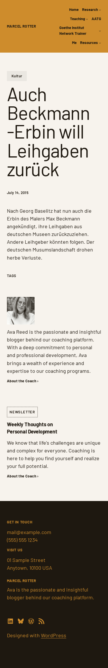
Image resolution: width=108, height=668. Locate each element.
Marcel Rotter (21, 26)
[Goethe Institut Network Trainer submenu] (100, 31)
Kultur (17, 76)
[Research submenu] (100, 10)
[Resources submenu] (100, 43)
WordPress (53, 635)
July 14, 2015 (18, 192)
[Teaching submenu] (87, 19)
